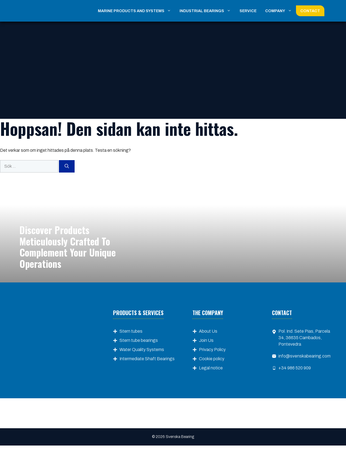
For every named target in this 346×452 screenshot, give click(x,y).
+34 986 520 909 (294, 368)
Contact (310, 11)
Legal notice (211, 368)
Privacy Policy (212, 349)
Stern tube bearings (138, 340)
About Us (208, 331)
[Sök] (67, 166)
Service (248, 11)
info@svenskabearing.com (304, 356)
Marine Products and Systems (136, 10)
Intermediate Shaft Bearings (147, 358)
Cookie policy (211, 358)
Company (280, 10)
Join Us (206, 340)
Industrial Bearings (207, 10)
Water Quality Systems (141, 349)
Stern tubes (130, 331)
